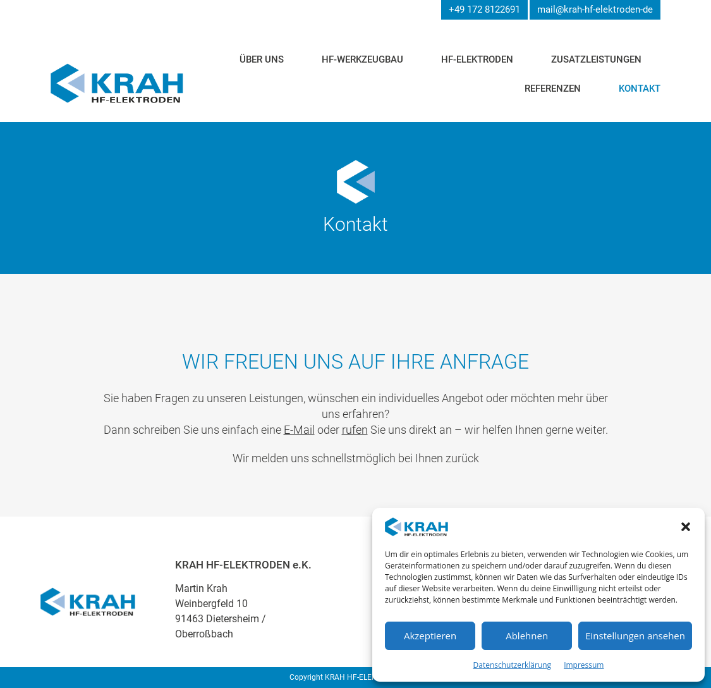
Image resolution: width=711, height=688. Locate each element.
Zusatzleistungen (596, 59)
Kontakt (639, 88)
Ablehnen (527, 635)
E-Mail (299, 429)
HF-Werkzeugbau (362, 59)
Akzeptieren (430, 635)
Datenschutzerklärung (512, 665)
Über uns (262, 59)
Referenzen (553, 88)
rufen (355, 429)
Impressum (584, 665)
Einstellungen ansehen (635, 635)
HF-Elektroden (477, 59)
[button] (685, 526)
